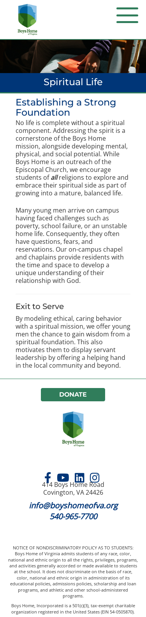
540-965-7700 (73, 516)
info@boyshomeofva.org (73, 505)
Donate (73, 394)
